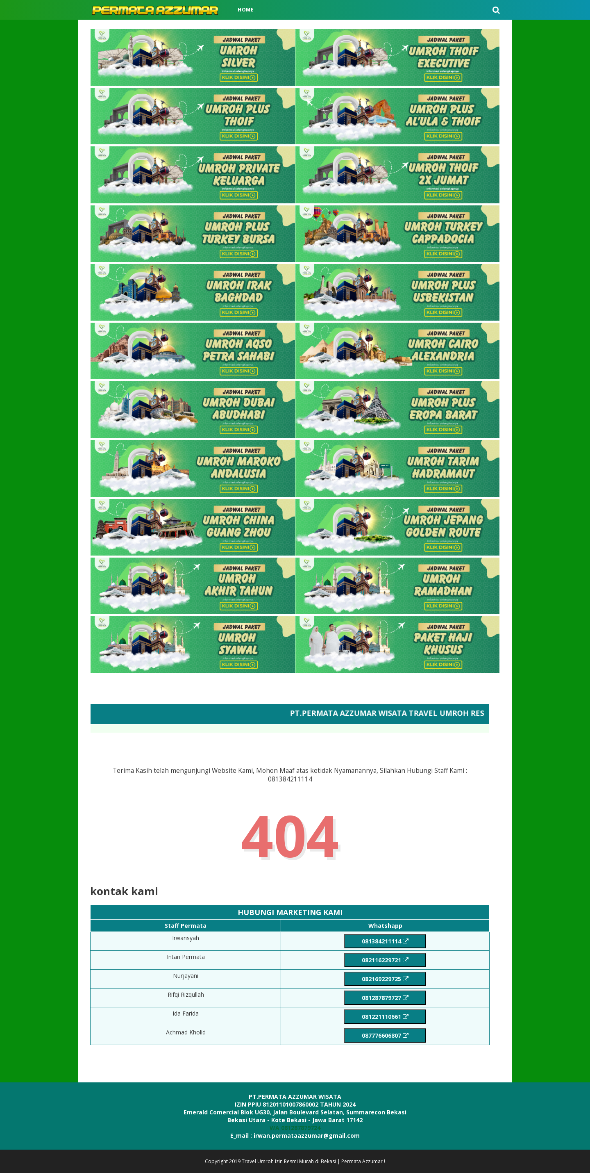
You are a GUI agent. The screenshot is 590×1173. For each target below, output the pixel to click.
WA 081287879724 (295, 1128)
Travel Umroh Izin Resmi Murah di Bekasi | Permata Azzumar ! (313, 1161)
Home (246, 9)
